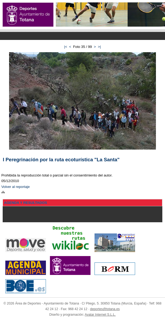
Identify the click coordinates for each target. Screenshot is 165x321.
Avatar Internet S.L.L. (100, 314)
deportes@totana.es (105, 309)
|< (65, 47)
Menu (82, 36)
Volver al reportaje (15, 187)
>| (99, 47)
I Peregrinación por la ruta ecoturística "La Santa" (61, 159)
